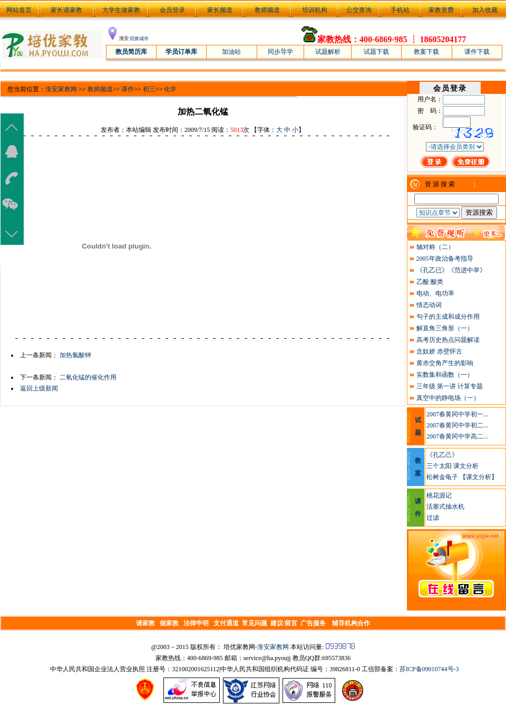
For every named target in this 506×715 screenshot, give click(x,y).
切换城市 (139, 38)
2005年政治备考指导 (444, 258)
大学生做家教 (121, 10)
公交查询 (359, 10)
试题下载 (376, 51)
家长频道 (219, 10)
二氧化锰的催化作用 (88, 377)
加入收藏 (485, 10)
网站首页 (18, 10)
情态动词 (429, 305)
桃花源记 (439, 495)
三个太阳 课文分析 (452, 466)
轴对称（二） (435, 247)
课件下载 (477, 51)
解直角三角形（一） (444, 328)
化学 (170, 89)
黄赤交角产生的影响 (444, 363)
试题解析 (327, 51)
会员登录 (172, 10)
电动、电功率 (435, 293)
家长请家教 (66, 10)
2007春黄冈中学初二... (457, 425)
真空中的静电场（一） (448, 398)
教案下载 (426, 51)
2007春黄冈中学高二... (457, 436)
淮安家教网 (61, 89)
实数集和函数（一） (444, 374)
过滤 (432, 517)
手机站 (400, 10)
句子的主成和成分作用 (448, 316)
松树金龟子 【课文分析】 (462, 477)
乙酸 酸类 (429, 281)
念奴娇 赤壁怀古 (439, 351)
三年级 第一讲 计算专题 (449, 386)
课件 (127, 89)
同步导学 (280, 51)
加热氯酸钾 (75, 355)
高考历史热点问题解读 (448, 340)
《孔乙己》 (442, 455)
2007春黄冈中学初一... (457, 414)
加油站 (231, 51)
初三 (149, 89)
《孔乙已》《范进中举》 (451, 270)
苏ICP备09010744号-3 (429, 669)
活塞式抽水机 (445, 506)
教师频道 (267, 10)
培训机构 (314, 10)
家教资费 (441, 10)
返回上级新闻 (39, 388)
